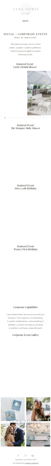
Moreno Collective (31, 463)
